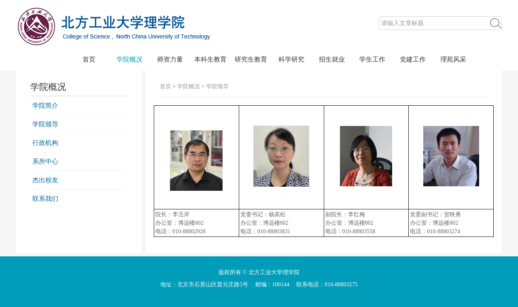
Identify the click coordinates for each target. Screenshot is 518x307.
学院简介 (45, 105)
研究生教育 (251, 59)
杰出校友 (45, 180)
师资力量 (170, 59)
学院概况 (129, 59)
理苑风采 (453, 59)
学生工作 (372, 59)
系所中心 (45, 161)
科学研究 (291, 59)
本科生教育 (210, 59)
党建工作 (413, 59)
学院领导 (45, 124)
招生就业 (332, 59)
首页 (89, 59)
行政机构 (45, 142)
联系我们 (45, 198)
